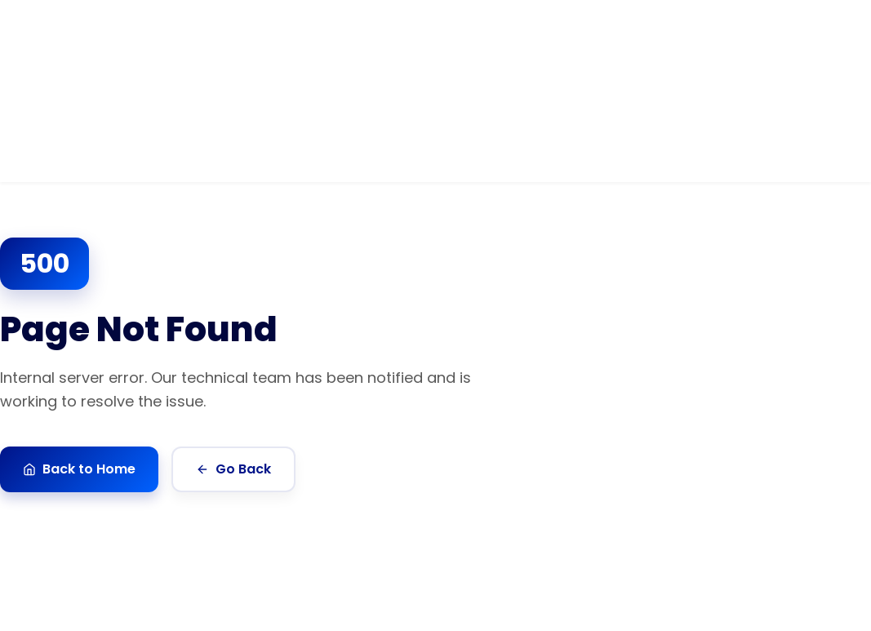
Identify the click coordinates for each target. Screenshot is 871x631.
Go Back (233, 469)
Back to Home (79, 469)
